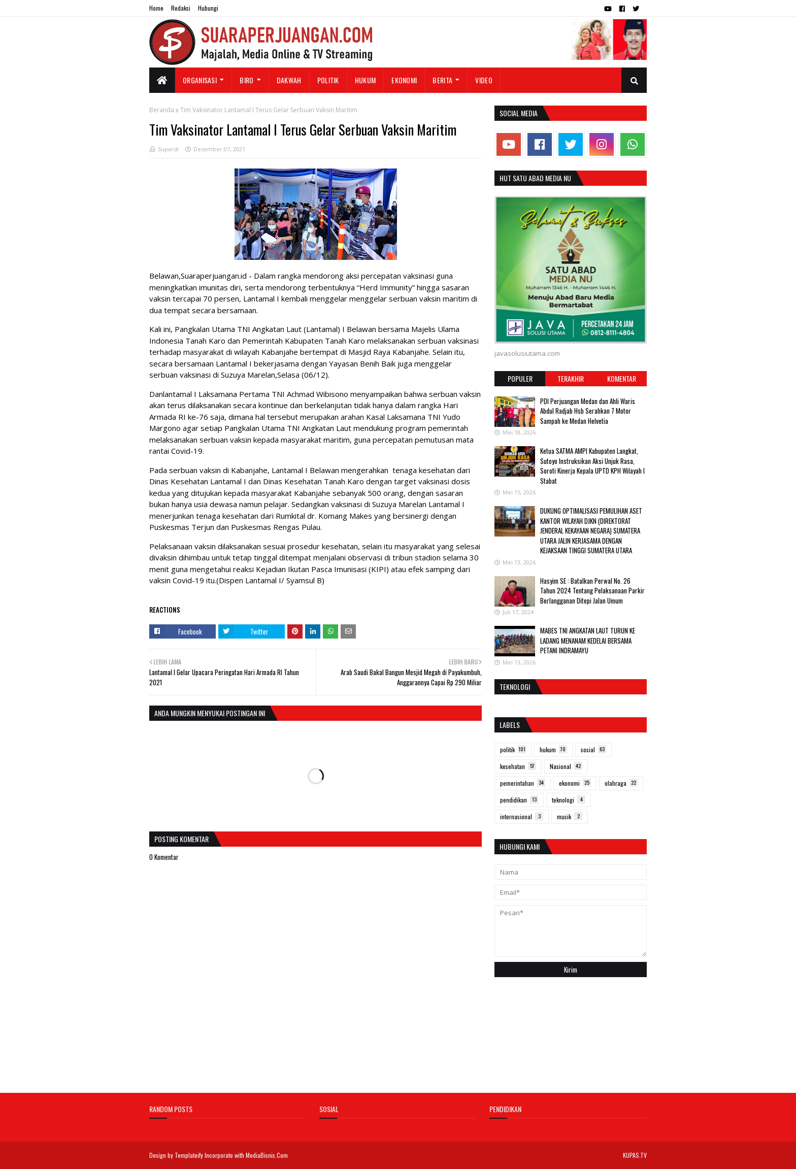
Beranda (161, 110)
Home (156, 8)
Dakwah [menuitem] (289, 80)
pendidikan (519, 799)
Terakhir (570, 378)
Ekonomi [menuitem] (404, 80)
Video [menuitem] (483, 80)
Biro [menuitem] (246, 80)
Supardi (168, 149)
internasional (521, 816)
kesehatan (518, 766)
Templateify (189, 1155)
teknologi (568, 799)
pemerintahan (522, 783)
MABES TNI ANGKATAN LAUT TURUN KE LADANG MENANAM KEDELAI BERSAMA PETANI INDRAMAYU (587, 640)
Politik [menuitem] (328, 80)
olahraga (621, 783)
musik (569, 816)
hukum (553, 749)
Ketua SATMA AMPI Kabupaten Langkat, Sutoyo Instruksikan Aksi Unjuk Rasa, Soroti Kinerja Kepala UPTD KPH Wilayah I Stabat (592, 466)
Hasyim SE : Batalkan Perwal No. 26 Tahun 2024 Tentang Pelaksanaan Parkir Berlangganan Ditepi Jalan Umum (592, 591)
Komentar (621, 378)
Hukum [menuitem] (365, 80)
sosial (593, 749)
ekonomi (575, 783)
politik (513, 749)
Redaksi (180, 8)
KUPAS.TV (635, 1155)
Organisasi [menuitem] (200, 80)
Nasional (566, 766)
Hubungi (208, 8)
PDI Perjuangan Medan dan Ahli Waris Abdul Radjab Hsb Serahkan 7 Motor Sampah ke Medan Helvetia (587, 411)
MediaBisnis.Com (267, 1155)
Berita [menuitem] (442, 80)
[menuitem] (162, 80)
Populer (520, 378)
